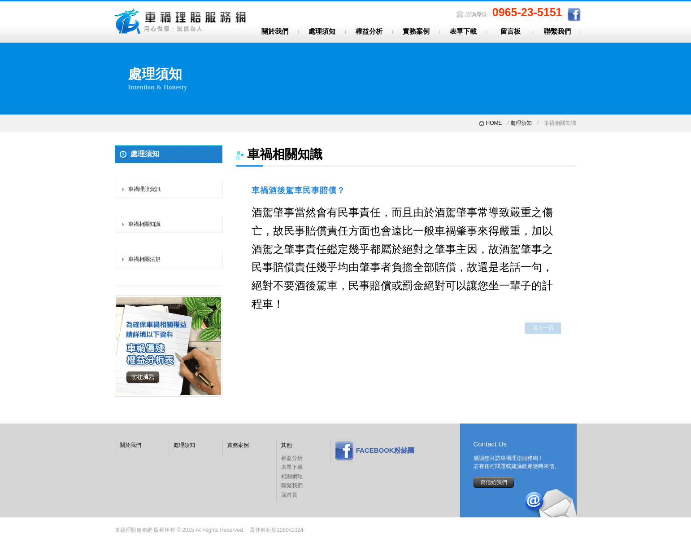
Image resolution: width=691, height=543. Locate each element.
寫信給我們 (493, 482)
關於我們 (274, 31)
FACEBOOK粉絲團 (385, 450)
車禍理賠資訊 (144, 189)
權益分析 (369, 31)
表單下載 (463, 31)
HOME (494, 123)
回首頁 (289, 495)
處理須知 (322, 31)
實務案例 (416, 31)
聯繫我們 (557, 31)
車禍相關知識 (144, 224)
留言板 (510, 31)
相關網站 (292, 476)
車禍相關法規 (144, 259)
